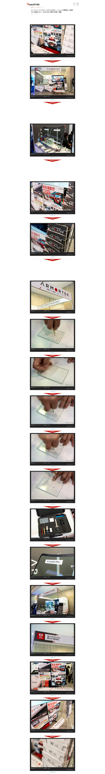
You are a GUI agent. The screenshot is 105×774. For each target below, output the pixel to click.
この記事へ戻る (52, 58)
